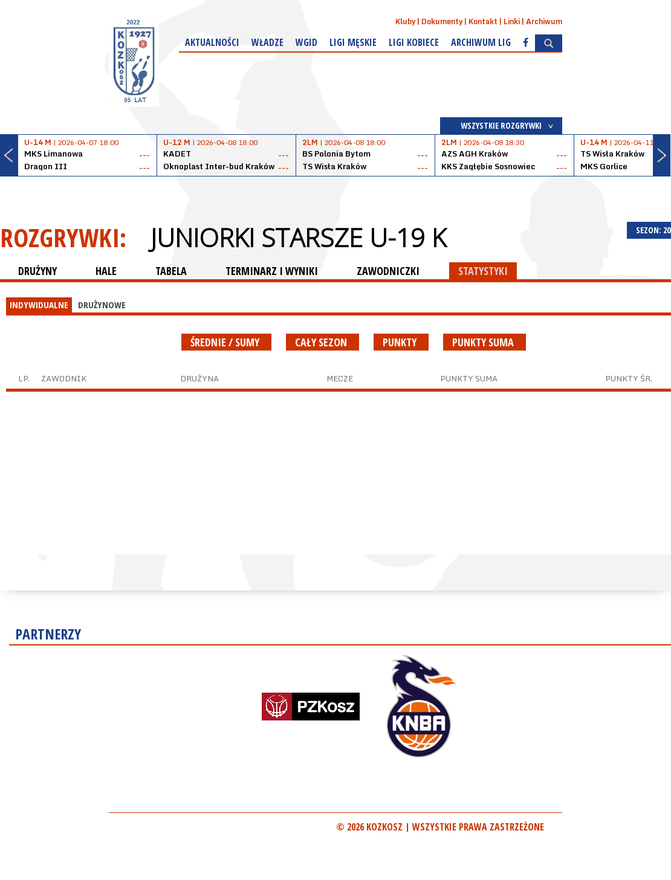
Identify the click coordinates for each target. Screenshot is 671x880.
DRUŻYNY (37, 271)
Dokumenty (441, 21)
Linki (512, 21)
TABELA (171, 271)
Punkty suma (484, 342)
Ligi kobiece (414, 42)
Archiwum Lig (481, 42)
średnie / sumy (226, 342)
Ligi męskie (353, 42)
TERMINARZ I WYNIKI (271, 271)
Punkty (401, 342)
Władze (267, 42)
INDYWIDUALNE (39, 305)
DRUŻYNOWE (102, 305)
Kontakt (483, 21)
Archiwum (544, 21)
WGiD (306, 42)
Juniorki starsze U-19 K (298, 237)
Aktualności (212, 42)
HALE (106, 271)
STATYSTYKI (483, 271)
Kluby (405, 21)
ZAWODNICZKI (388, 271)
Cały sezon (322, 342)
